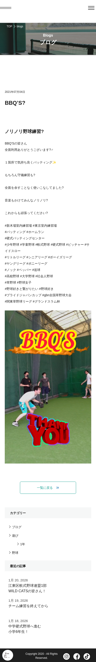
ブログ (17, 527)
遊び (15, 535)
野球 (15, 553)
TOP (9, 26)
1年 (22, 544)
